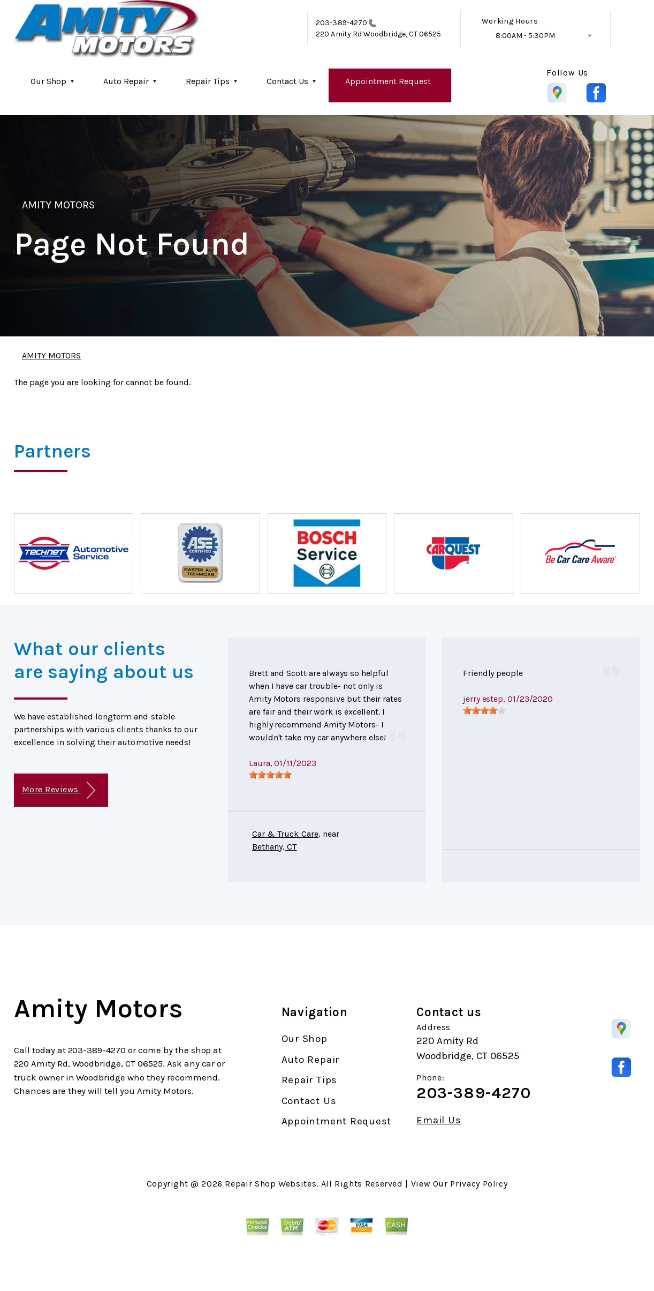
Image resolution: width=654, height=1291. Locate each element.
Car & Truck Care (285, 834)
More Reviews (58, 790)
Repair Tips (208, 81)
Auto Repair (126, 81)
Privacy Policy (478, 1184)
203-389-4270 (341, 22)
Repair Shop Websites (270, 1184)
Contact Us (287, 81)
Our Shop (48, 81)
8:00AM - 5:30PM (525, 35)
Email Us (438, 1120)
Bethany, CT (274, 847)
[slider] (270, 774)
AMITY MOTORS (58, 205)
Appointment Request (388, 81)
